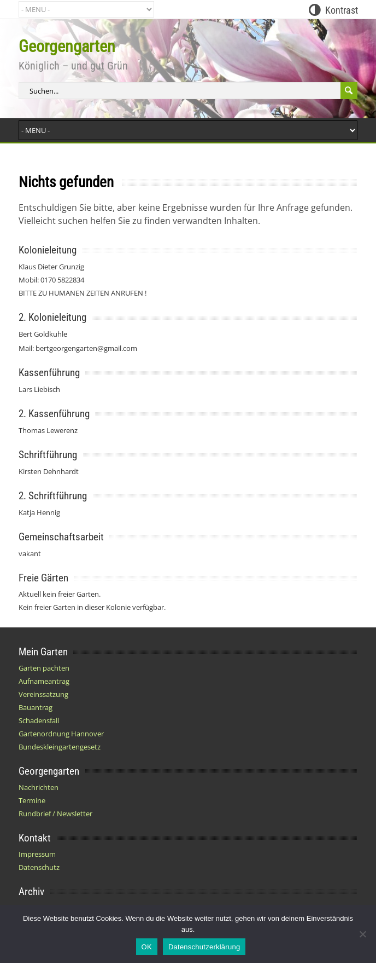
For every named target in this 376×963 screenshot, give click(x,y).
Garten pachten (44, 668)
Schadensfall (39, 720)
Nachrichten (38, 787)
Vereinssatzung (43, 694)
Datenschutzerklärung (204, 947)
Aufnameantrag (44, 681)
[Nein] (362, 934)
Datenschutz (39, 867)
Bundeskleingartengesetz (60, 747)
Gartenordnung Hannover (61, 734)
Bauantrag (35, 707)
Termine (32, 800)
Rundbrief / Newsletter (55, 813)
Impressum (37, 854)
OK (147, 947)
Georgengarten (67, 46)
